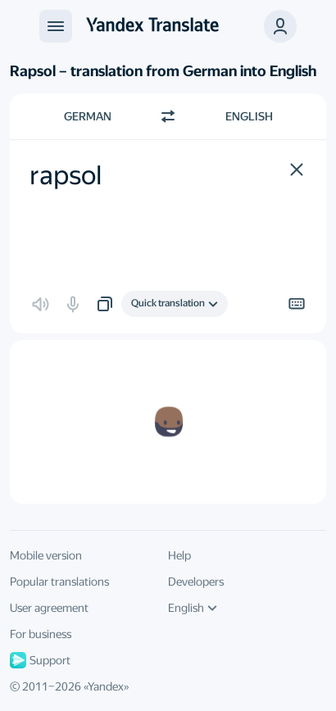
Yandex (106, 686)
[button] (280, 26)
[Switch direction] (168, 116)
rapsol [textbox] (66, 175)
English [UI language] (192, 607)
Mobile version (46, 555)
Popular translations (59, 581)
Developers (196, 581)
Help (179, 555)
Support (40, 660)
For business (40, 634)
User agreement (49, 607)
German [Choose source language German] (87, 116)
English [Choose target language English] (249, 116)
